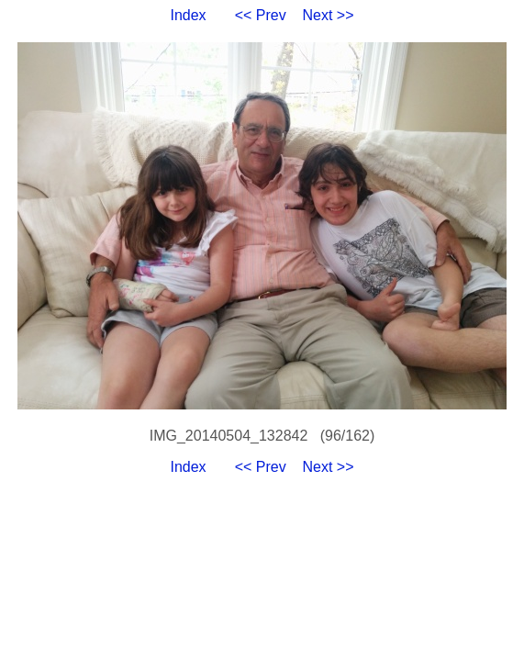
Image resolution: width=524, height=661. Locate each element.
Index (188, 15)
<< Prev (260, 15)
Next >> (328, 15)
